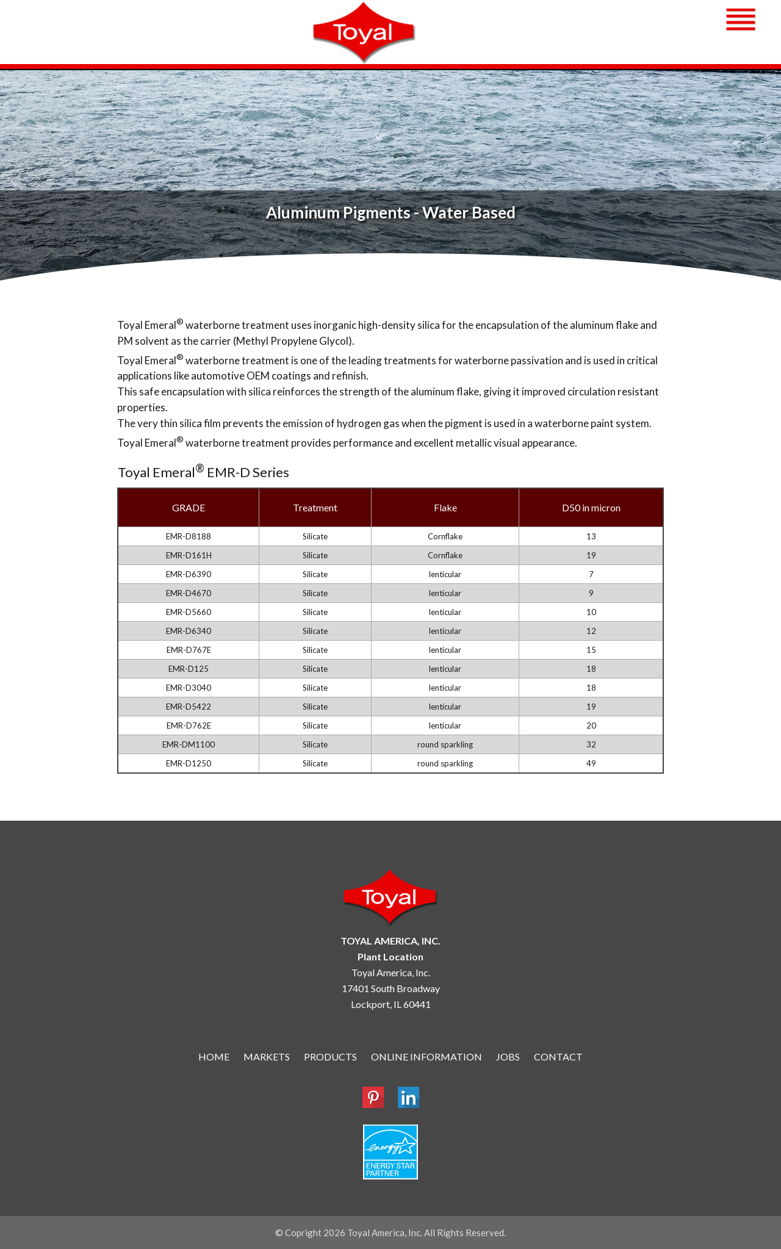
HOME (213, 1056)
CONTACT (558, 1056)
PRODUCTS (330, 1056)
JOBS (508, 1056)
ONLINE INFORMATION (426, 1056)
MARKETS (266, 1056)
